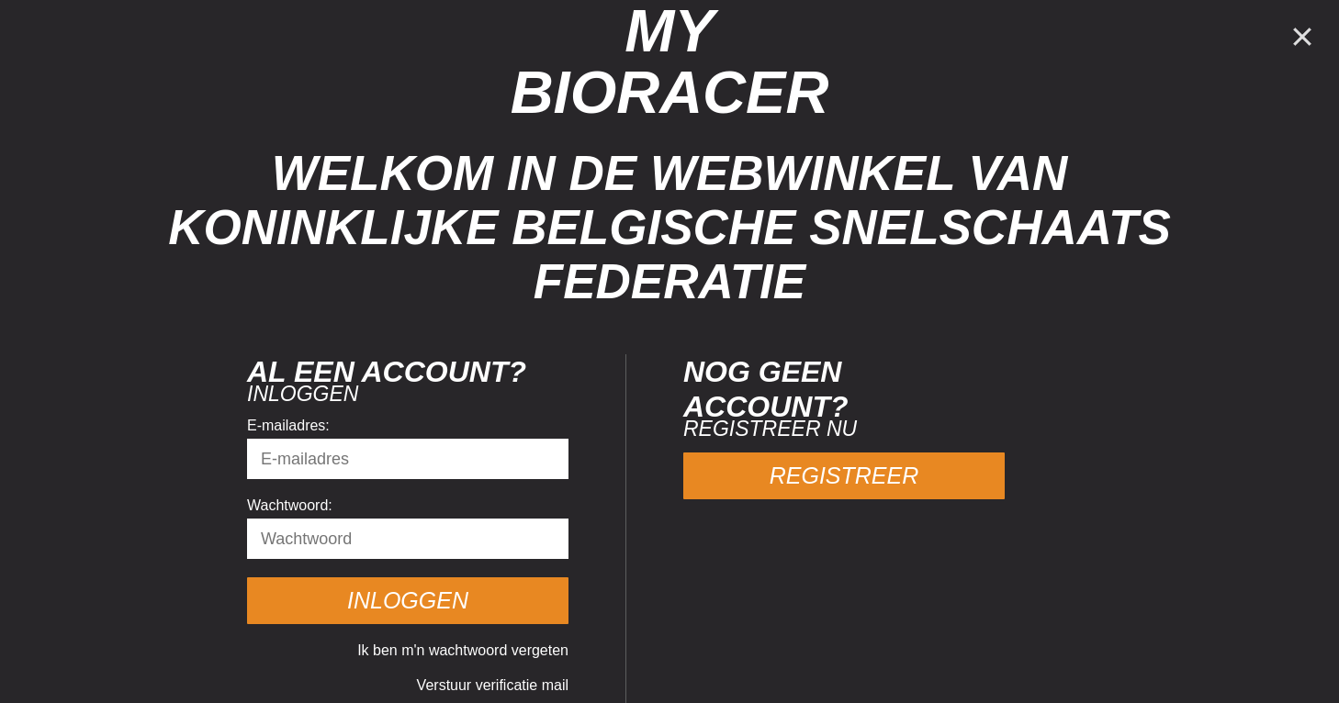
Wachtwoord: (289, 505)
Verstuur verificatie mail (492, 685)
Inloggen (407, 600)
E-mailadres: (288, 425)
